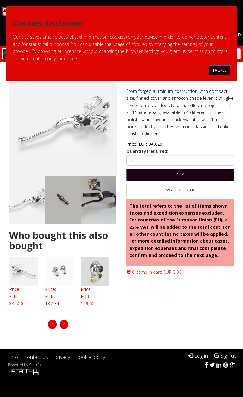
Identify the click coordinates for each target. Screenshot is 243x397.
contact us (36, 357)
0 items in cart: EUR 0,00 (153, 272)
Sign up (225, 356)
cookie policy (90, 357)
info (13, 357)
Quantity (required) (147, 151)
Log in (198, 356)
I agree (219, 70)
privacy (62, 357)
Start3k (35, 365)
